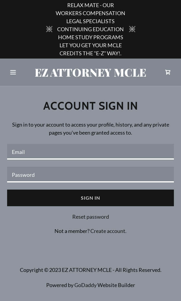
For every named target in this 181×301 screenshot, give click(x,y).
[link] (90, 74)
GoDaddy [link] (85, 285)
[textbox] (90, 152)
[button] (19, 72)
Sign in (90, 198)
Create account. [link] (108, 231)
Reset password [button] (90, 216)
